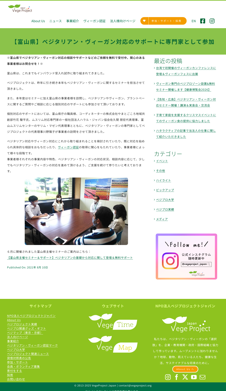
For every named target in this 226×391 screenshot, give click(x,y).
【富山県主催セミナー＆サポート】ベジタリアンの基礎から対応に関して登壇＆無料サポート (70, 257)
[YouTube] (194, 377)
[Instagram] (168, 377)
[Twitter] (185, 377)
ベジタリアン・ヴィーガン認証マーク (32, 345)
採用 (10, 375)
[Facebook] (177, 377)
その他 (160, 170)
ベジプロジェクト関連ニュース (28, 354)
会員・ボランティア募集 (23, 366)
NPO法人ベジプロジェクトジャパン (31, 316)
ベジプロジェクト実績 (22, 324)
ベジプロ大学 (165, 199)
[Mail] (203, 377)
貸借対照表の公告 (19, 358)
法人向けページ (17, 337)
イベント (162, 161)
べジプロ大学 (16, 349)
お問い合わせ (16, 379)
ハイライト (163, 180)
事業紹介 (13, 341)
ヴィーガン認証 (68, 147)
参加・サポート (17, 362)
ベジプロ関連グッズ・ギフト (26, 328)
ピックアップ (165, 190)
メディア (162, 219)
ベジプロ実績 (165, 209)
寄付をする (14, 370)
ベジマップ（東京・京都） (25, 332)
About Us (14, 320)
